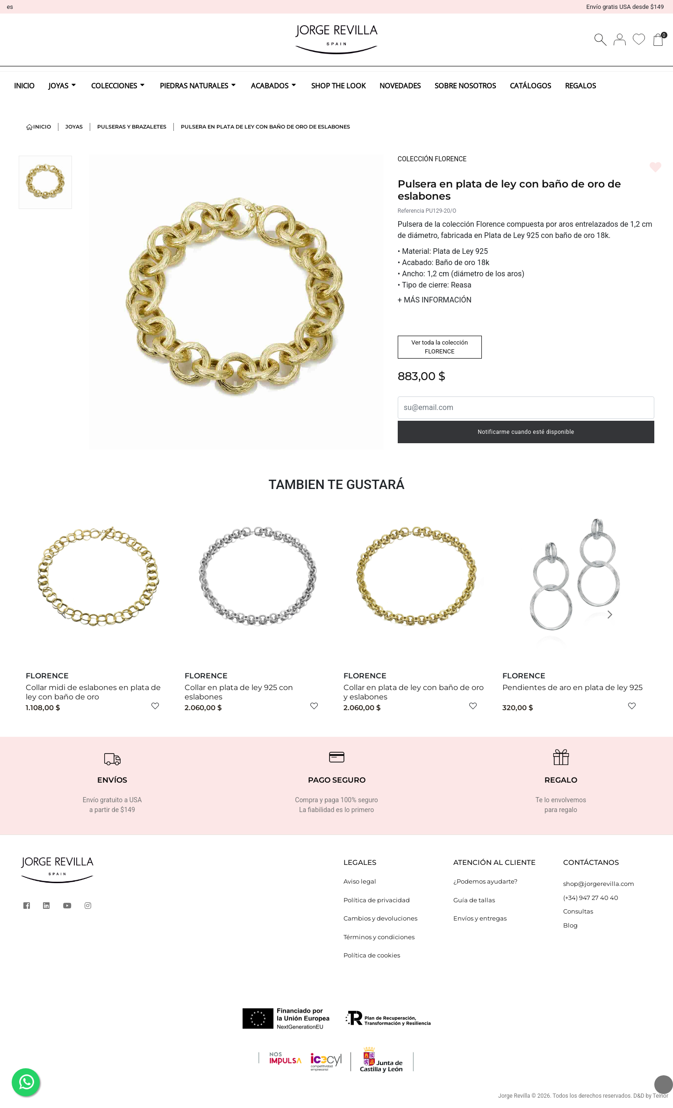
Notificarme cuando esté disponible (526, 432)
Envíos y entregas (480, 918)
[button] (66, 614)
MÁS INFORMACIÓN (435, 299)
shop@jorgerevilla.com (598, 883)
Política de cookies (372, 955)
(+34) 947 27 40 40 (590, 897)
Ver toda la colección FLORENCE (439, 347)
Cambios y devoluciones (380, 918)
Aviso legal (360, 881)
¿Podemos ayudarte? (485, 881)
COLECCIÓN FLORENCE (432, 159)
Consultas (578, 911)
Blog (570, 925)
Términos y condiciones (379, 937)
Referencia (411, 211)
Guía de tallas (474, 900)
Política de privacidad (377, 900)
